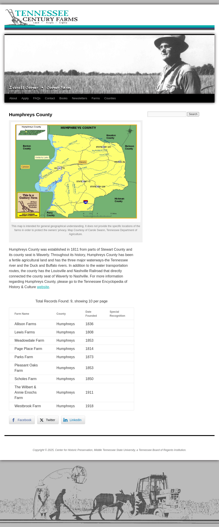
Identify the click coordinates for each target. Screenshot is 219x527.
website (43, 287)
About (13, 98)
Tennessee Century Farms (109, 18)
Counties (110, 98)
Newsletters (79, 98)
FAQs (37, 98)
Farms (96, 98)
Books (63, 98)
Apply (25, 98)
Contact (50, 98)
